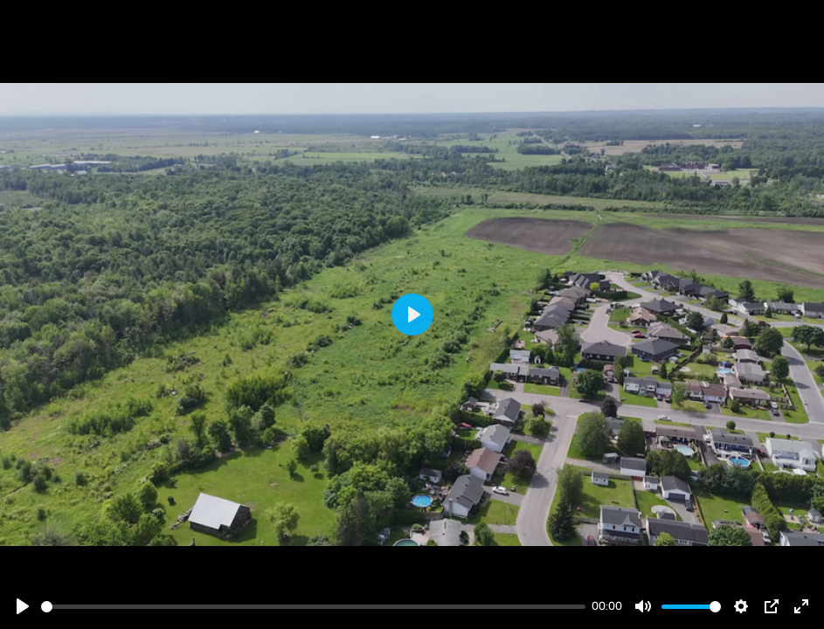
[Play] (23, 606)
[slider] (313, 606)
